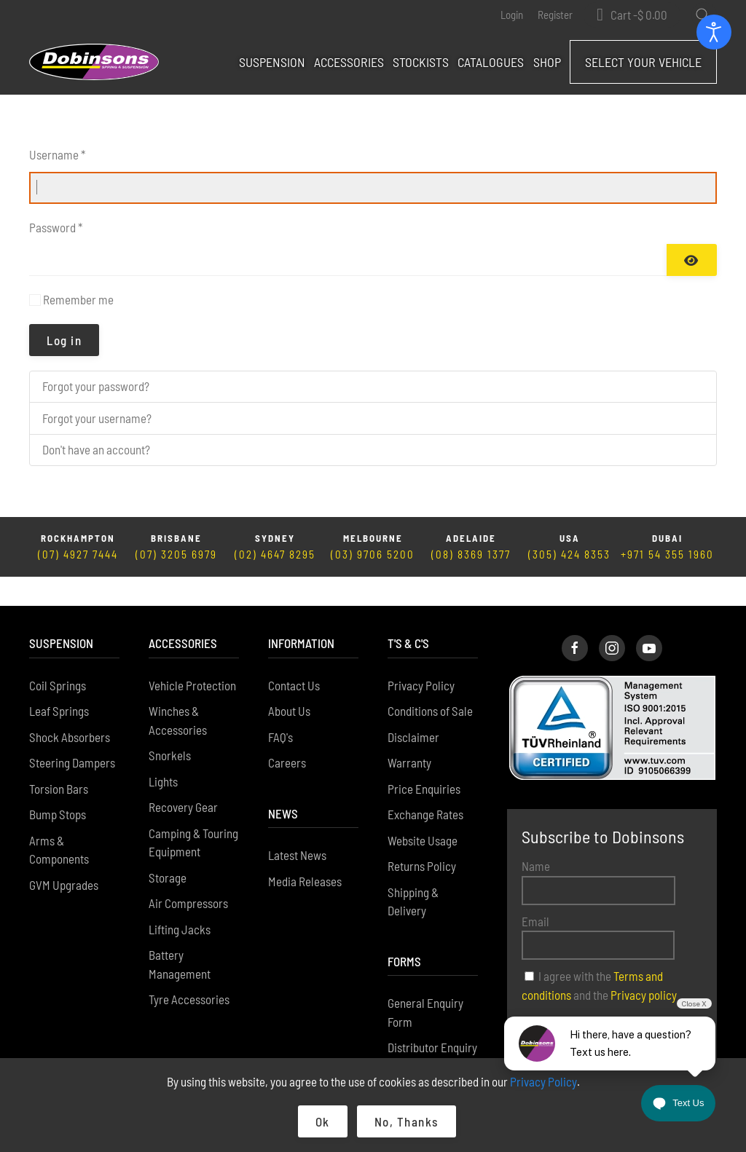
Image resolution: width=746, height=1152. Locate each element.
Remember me (78, 299)
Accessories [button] (349, 62)
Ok (322, 1121)
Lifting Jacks (180, 900)
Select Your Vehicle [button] (643, 62)
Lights (163, 752)
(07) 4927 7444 (78, 554)
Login (511, 14)
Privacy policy (643, 965)
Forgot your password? (95, 386)
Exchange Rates (425, 785)
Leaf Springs (59, 681)
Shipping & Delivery (413, 872)
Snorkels (170, 726)
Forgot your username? (97, 418)
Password (55, 227)
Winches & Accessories (178, 691)
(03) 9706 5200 (373, 554)
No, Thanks (406, 1121)
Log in (64, 340)
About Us (289, 681)
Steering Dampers (72, 733)
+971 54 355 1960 (667, 554)
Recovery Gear (183, 777)
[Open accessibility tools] (713, 32)
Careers (287, 733)
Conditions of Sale (430, 681)
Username (57, 154)
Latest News (297, 825)
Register (555, 14)
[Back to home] (94, 62)
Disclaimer (413, 708)
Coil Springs (57, 656)
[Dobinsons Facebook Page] (575, 619)
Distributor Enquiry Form (432, 1027)
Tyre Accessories (189, 970)
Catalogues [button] (491, 62)
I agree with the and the (599, 956)
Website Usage (423, 811)
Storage (167, 848)
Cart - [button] (638, 15)
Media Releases (305, 852)
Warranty (409, 733)
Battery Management (180, 935)
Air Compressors (188, 874)
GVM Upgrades (63, 855)
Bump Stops (57, 785)
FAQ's (280, 708)
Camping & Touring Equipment (193, 813)
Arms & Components (59, 820)
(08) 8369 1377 (471, 554)
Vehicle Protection (192, 656)
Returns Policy (422, 836)
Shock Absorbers (69, 708)
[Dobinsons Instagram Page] (612, 619)
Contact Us (294, 656)
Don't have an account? (96, 449)
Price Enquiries (424, 759)
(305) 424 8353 (569, 554)
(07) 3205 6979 (176, 554)
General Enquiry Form (425, 983)
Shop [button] (547, 62)
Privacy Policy (421, 656)
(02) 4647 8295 (275, 554)
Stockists (421, 62)
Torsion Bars (58, 759)
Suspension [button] (272, 62)
